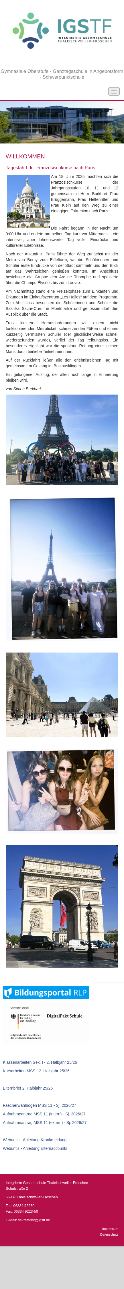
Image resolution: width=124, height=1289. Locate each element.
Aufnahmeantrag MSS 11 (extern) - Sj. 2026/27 (45, 1122)
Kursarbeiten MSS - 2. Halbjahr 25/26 (36, 1071)
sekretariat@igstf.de (34, 1220)
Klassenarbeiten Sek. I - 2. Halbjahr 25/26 (40, 1062)
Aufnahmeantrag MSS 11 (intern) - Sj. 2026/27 (44, 1114)
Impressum (110, 1228)
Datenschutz (109, 1234)
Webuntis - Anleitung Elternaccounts (35, 1148)
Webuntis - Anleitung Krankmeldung (34, 1139)
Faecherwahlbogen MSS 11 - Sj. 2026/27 (39, 1105)
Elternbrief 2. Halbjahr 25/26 (28, 1088)
